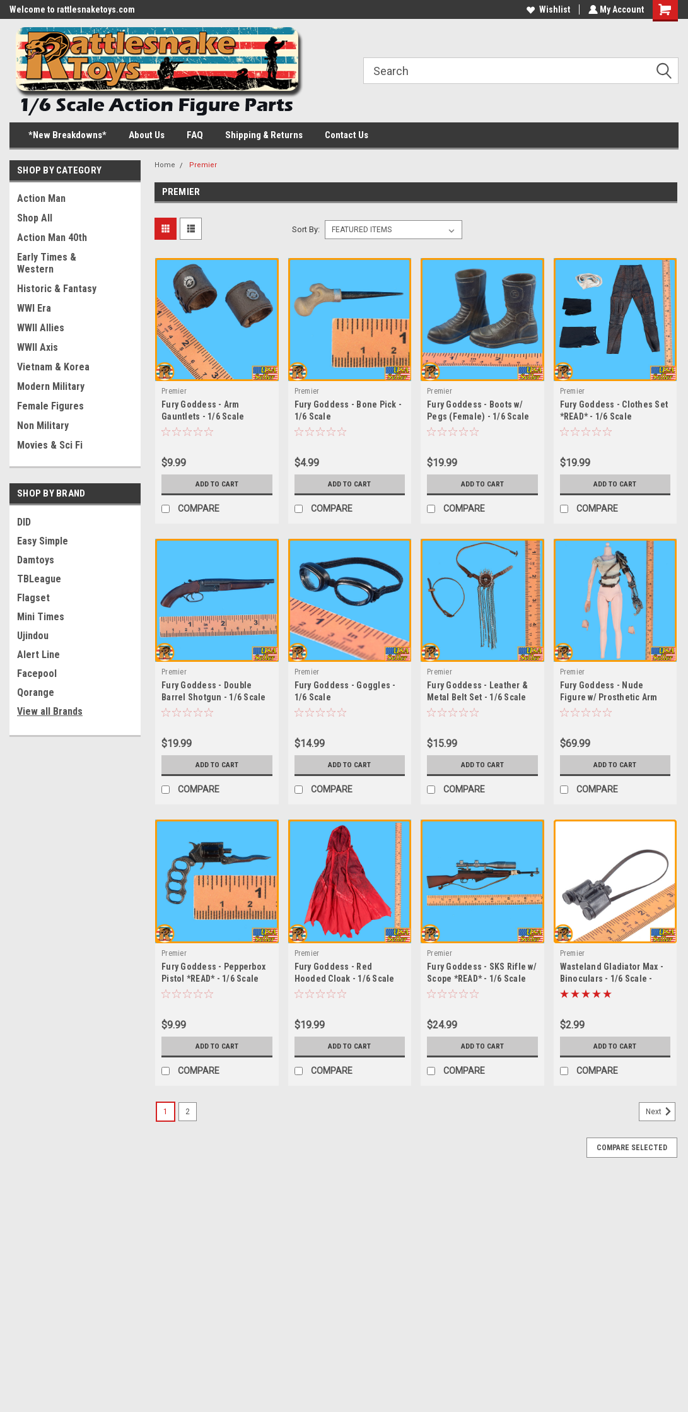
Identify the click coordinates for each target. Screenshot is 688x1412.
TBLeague (39, 579)
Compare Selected (632, 1147)
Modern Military (51, 386)
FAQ (195, 135)
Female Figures (50, 406)
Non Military (43, 426)
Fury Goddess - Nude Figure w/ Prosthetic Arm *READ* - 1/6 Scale (609, 697)
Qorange (35, 692)
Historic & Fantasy (56, 289)
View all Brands (50, 711)
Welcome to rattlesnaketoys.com (72, 9)
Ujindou (33, 636)
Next (660, 1111)
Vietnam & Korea (53, 367)
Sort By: (306, 229)
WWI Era (34, 308)
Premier (203, 165)
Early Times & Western (46, 263)
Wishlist (547, 9)
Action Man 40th (52, 238)
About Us (147, 135)
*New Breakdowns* (67, 135)
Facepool (37, 674)
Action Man (41, 198)
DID (24, 522)
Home (165, 165)
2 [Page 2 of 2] (187, 1111)
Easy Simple (42, 541)
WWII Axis (37, 347)
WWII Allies (40, 328)
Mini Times (40, 617)
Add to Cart (217, 484)
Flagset (33, 598)
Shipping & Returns (264, 135)
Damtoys (35, 560)
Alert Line (38, 655)
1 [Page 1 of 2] (165, 1111)
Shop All (34, 218)
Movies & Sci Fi (50, 445)
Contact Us (346, 135)
